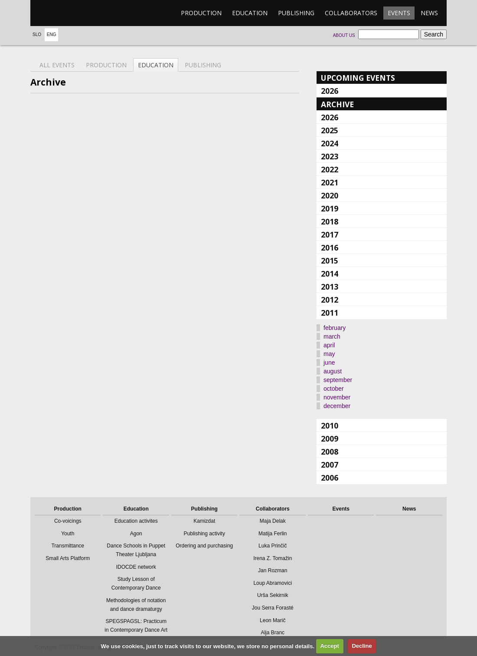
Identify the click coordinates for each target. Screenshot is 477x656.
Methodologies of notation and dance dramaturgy (136, 604)
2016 (329, 247)
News (429, 13)
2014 (329, 273)
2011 (329, 312)
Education (250, 13)
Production (201, 13)
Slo (37, 34)
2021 (329, 182)
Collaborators (351, 13)
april (329, 345)
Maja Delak (273, 521)
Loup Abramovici (272, 583)
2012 (329, 299)
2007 (329, 464)
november (336, 397)
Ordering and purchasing (204, 546)
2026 (329, 91)
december (336, 405)
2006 (329, 477)
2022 (329, 169)
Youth (67, 534)
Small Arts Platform (68, 558)
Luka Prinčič (272, 546)
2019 (329, 208)
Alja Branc (272, 633)
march (331, 336)
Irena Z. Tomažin (272, 558)
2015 (329, 260)
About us (344, 35)
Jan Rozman (272, 570)
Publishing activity (204, 534)
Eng (51, 34)
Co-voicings (68, 521)
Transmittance (67, 546)
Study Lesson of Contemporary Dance (136, 583)
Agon (136, 534)
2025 (329, 130)
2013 (329, 286)
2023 (329, 156)
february (334, 327)
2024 (329, 143)
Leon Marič (272, 620)
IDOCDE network (136, 567)
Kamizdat (204, 521)
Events (399, 13)
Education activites (136, 521)
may (329, 353)
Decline (362, 646)
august (332, 371)
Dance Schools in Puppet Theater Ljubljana (136, 550)
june (329, 362)
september (337, 379)
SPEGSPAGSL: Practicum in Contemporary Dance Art (136, 625)
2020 (329, 195)
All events (57, 65)
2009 (329, 438)
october (333, 388)
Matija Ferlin (272, 534)
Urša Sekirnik (272, 595)
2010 (329, 425)
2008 (329, 451)
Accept (329, 646)
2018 (329, 221)
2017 (329, 234)
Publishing (296, 13)
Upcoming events (358, 78)
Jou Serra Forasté (273, 608)
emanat (71, 13)
